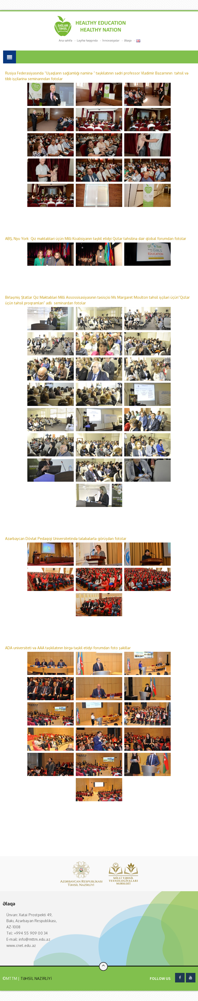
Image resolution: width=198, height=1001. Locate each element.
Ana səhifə (65, 40)
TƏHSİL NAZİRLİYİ (35, 978)
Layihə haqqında (87, 40)
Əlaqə (127, 40)
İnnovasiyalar (110, 40)
